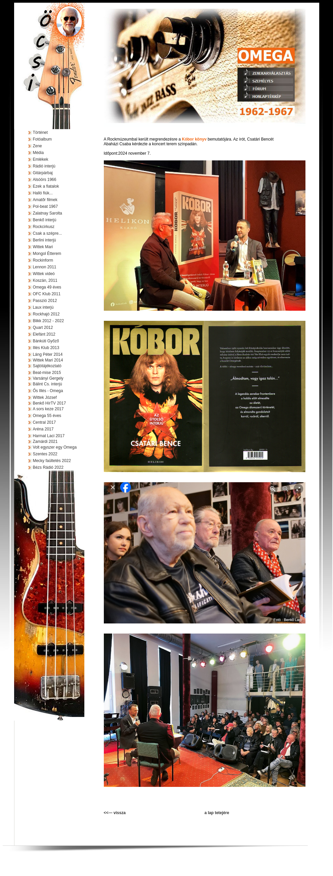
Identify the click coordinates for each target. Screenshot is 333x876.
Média (38, 152)
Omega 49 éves (47, 287)
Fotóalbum (42, 139)
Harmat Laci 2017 (49, 435)
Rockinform (43, 260)
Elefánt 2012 (44, 334)
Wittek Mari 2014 (48, 360)
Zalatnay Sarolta (47, 213)
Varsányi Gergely (48, 378)
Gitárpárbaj (42, 172)
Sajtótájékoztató (47, 366)
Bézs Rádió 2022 (48, 467)
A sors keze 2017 (48, 409)
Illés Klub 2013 (46, 347)
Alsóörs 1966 (44, 179)
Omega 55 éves (47, 415)
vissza (120, 812)
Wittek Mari (43, 246)
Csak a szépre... (47, 233)
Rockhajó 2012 (46, 314)
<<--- (109, 812)
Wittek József (44, 397)
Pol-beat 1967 (45, 206)
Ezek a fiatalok (46, 186)
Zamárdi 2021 (45, 441)
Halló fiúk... (42, 193)
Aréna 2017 (43, 429)
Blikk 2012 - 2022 (48, 320)
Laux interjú (43, 307)
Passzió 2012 (45, 300)
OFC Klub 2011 (46, 294)
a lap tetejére (217, 812)
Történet (40, 132)
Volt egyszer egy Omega (55, 447)
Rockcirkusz (43, 226)
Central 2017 (44, 422)
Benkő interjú (44, 220)
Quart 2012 (43, 327)
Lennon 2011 (44, 267)
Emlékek (40, 159)
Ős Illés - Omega (48, 390)
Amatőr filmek (45, 199)
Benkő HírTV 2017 (49, 403)
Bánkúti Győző (46, 341)
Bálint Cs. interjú (47, 384)
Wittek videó (43, 273)
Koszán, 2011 (45, 280)
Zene (37, 146)
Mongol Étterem (47, 253)
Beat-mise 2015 (47, 372)
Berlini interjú (44, 240)
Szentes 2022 (45, 454)
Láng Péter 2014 (48, 354)
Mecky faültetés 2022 (52, 460)
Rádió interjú (44, 166)
